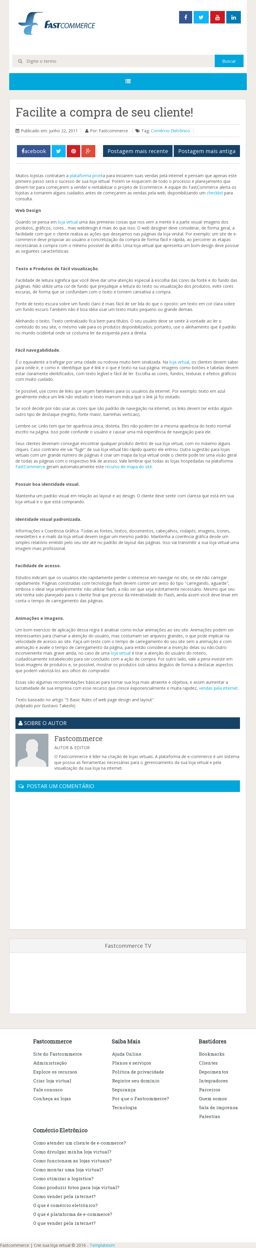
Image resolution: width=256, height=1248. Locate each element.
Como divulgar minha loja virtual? (72, 1152)
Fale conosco (48, 1090)
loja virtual (68, 222)
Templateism (102, 1245)
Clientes (208, 1063)
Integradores (213, 1081)
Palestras (209, 1116)
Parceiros (209, 1090)
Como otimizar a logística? (63, 1178)
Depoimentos (213, 1072)
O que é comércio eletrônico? (65, 1205)
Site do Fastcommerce (57, 1054)
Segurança (124, 1090)
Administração (50, 1063)
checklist (215, 193)
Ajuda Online (126, 1054)
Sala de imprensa (218, 1107)
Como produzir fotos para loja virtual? (76, 1187)
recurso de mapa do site (128, 466)
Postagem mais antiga (207, 151)
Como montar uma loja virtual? (68, 1169)
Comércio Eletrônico (170, 130)
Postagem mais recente (138, 151)
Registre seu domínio (135, 1081)
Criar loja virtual (52, 1081)
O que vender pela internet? (64, 1223)
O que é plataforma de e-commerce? (72, 1214)
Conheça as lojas (52, 1098)
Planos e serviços (131, 1063)
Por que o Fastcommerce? (140, 1098)
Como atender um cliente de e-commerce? (79, 1143)
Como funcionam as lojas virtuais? (72, 1161)
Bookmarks (212, 1054)
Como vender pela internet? (64, 1196)
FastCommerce (30, 466)
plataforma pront (86, 175)
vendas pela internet (218, 688)
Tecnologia (124, 1107)
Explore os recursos (55, 1072)
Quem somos (213, 1098)
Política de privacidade (138, 1072)
